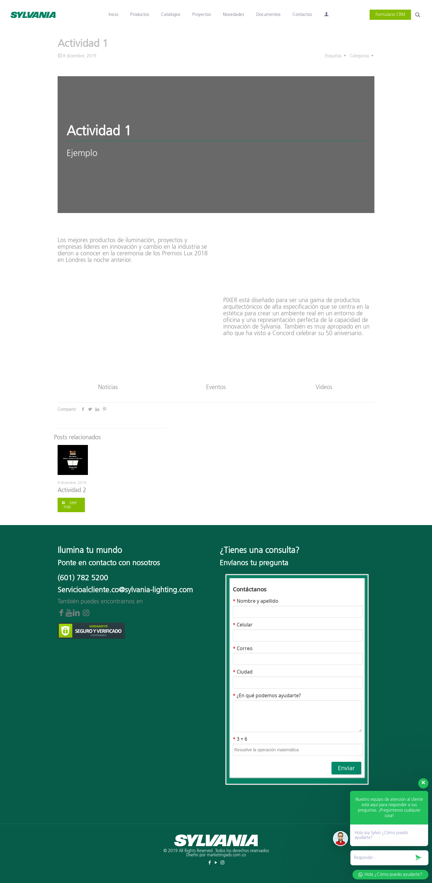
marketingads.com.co (226, 855)
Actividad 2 (72, 490)
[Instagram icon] (222, 862)
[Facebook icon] (210, 862)
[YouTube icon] (216, 862)
